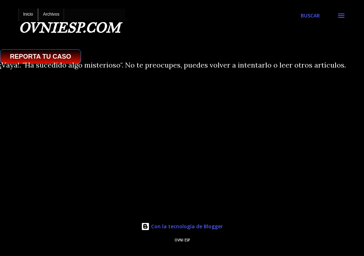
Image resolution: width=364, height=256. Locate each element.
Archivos (51, 14)
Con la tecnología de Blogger (182, 226)
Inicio (28, 14)
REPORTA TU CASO (40, 56)
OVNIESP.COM (69, 28)
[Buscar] (310, 16)
